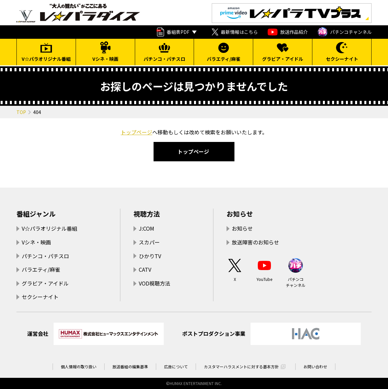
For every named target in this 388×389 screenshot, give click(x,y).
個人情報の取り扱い (78, 366)
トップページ (136, 132)
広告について (176, 366)
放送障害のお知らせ (255, 242)
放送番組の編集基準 (130, 366)
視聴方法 (146, 213)
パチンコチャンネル (345, 32)
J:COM (146, 228)
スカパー (149, 242)
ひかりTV (150, 256)
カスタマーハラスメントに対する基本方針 (241, 366)
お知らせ (240, 213)
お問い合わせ (315, 366)
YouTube (264, 269)
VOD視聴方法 (154, 283)
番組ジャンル (36, 213)
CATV (145, 269)
